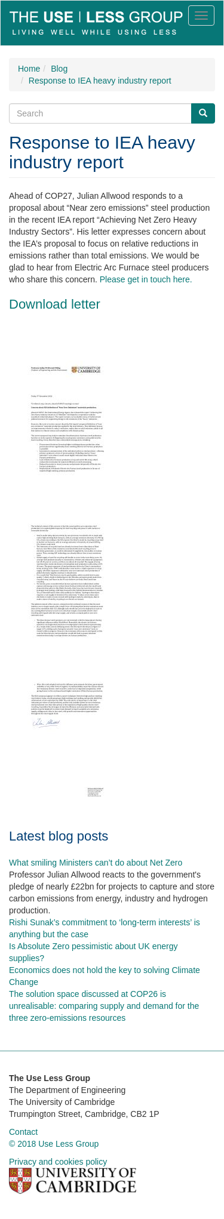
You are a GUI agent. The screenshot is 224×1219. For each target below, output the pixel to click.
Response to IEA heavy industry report (100, 80)
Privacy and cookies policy (58, 1161)
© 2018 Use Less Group (54, 1144)
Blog (59, 68)
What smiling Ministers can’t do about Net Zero (95, 862)
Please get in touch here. (146, 279)
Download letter (54, 304)
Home (29, 68)
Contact (23, 1132)
